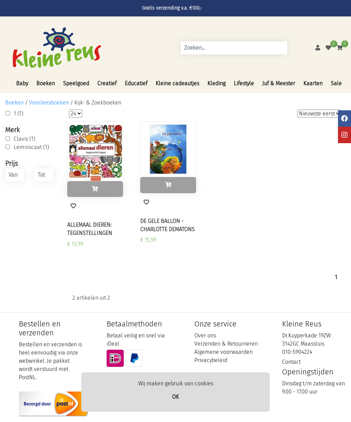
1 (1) (18, 113)
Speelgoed (76, 83)
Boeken (45, 83)
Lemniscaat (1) (31, 147)
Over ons (205, 335)
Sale (336, 83)
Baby (22, 83)
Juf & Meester (278, 83)
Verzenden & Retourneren (226, 343)
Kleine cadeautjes (177, 83)
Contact (291, 362)
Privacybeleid (210, 360)
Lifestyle (244, 83)
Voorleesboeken (49, 102)
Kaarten (313, 83)
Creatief (107, 83)
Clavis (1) (24, 139)
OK (175, 397)
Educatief (136, 83)
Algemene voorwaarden (223, 352)
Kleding (216, 83)
